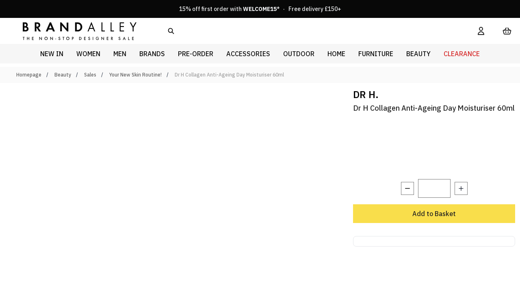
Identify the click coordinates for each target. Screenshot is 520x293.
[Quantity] (434, 188)
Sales (90, 75)
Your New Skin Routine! (135, 75)
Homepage (28, 75)
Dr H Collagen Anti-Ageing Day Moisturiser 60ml (229, 75)
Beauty (62, 75)
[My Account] (481, 31)
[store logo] (73, 31)
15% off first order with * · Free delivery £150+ (260, 9)
